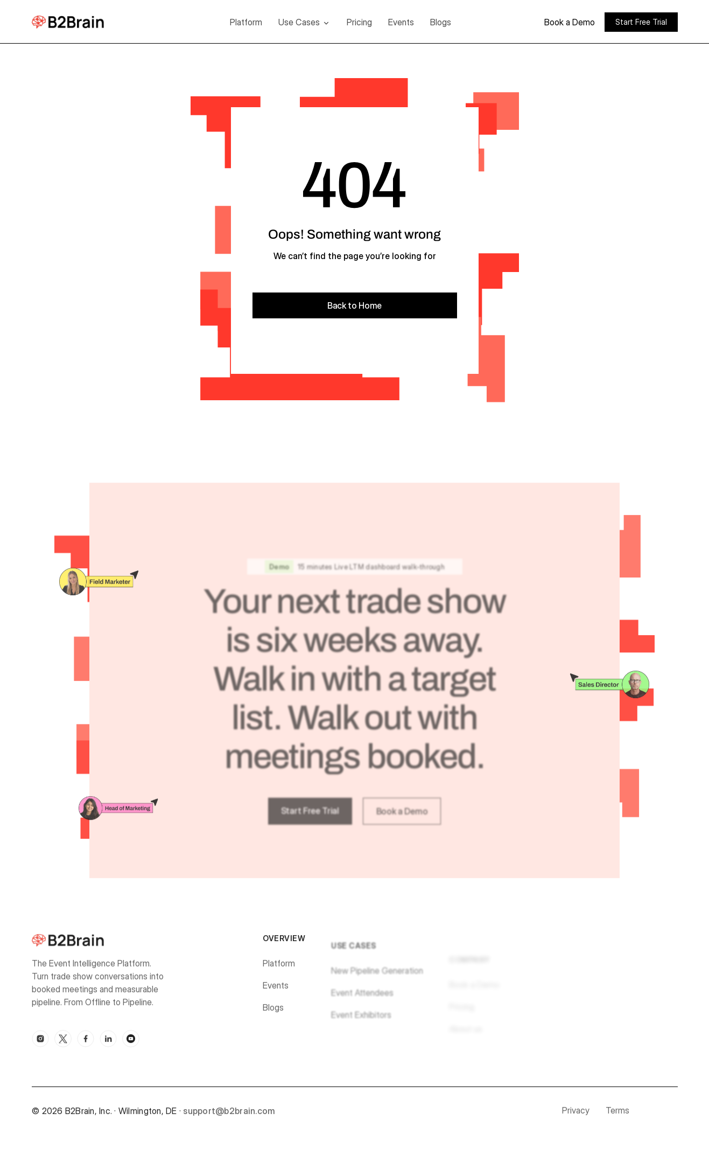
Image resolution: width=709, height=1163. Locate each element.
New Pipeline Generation (377, 977)
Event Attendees (362, 999)
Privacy (575, 1114)
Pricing (359, 22)
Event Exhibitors (361, 1021)
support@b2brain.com (229, 1114)
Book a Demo (569, 22)
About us (465, 1034)
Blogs (440, 22)
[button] (304, 22)
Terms (617, 1114)
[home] (84, 22)
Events (401, 22)
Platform (246, 22)
